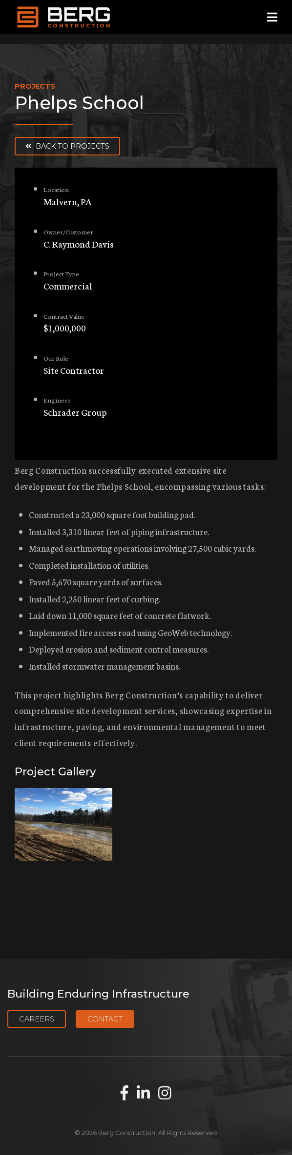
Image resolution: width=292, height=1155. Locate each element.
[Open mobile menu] (272, 17)
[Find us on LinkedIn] (143, 1093)
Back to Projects (67, 146)
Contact (105, 1019)
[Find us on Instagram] (164, 1093)
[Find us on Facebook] (124, 1093)
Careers (36, 1019)
